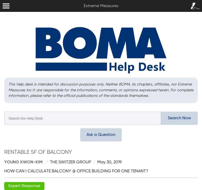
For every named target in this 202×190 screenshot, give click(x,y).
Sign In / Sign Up (194, 4)
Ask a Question (101, 135)
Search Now (179, 118)
